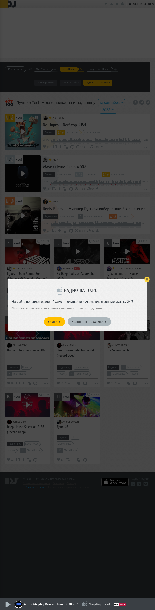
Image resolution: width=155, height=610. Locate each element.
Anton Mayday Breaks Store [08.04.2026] (53, 604)
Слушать (54, 322)
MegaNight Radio (101, 604)
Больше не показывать (89, 322)
